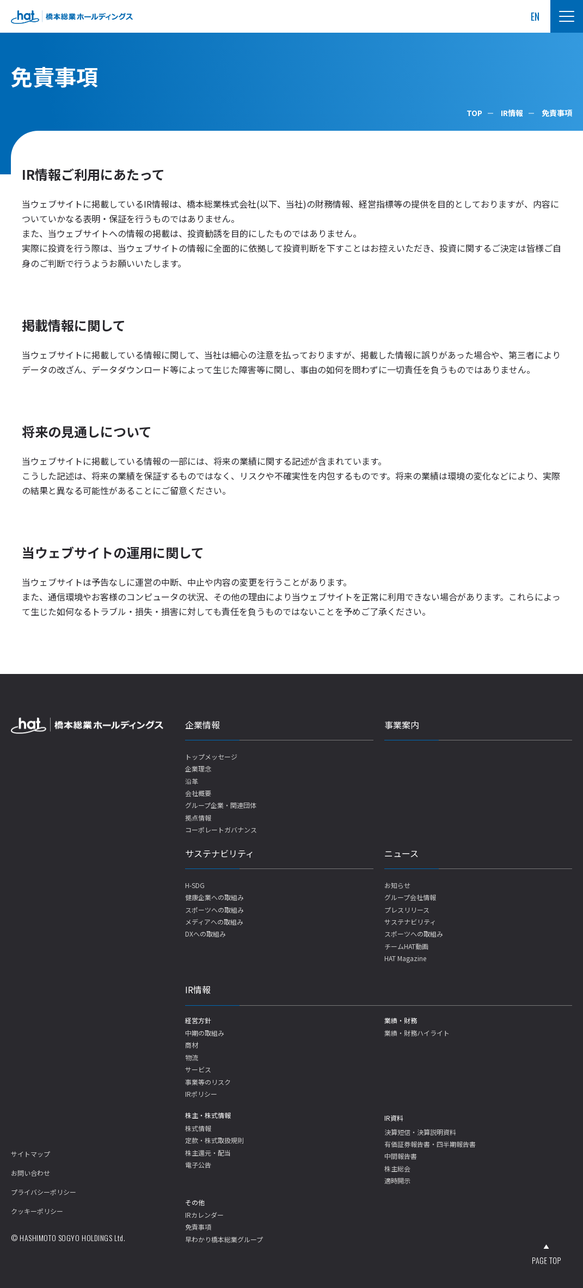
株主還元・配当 (208, 1152)
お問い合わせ (30, 1172)
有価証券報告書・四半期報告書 (430, 1144)
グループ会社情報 (410, 897)
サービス (198, 1069)
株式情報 (198, 1128)
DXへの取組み (205, 933)
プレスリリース (406, 909)
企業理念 (198, 768)
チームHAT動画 (406, 946)
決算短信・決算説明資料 (420, 1132)
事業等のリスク (208, 1081)
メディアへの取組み (214, 921)
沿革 (191, 781)
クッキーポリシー (37, 1211)
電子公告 (198, 1164)
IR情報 (512, 112)
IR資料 (393, 1117)
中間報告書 (400, 1156)
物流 (191, 1057)
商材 (191, 1044)
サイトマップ (30, 1153)
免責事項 (198, 1226)
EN (535, 16)
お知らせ (397, 885)
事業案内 (401, 724)
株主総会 (397, 1168)
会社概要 (198, 793)
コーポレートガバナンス (221, 829)
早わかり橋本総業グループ (224, 1239)
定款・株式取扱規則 (214, 1140)
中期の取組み (204, 1032)
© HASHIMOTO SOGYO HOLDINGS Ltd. (68, 1237)
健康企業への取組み (214, 897)
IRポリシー (201, 1093)
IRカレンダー (204, 1214)
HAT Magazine (405, 958)
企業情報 (202, 724)
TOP (474, 112)
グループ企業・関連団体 (220, 805)
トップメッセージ (211, 756)
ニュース (401, 853)
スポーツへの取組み (214, 909)
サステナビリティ (219, 853)
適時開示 (397, 1180)
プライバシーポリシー (43, 1191)
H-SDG (195, 885)
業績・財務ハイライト (417, 1032)
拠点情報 (198, 817)
